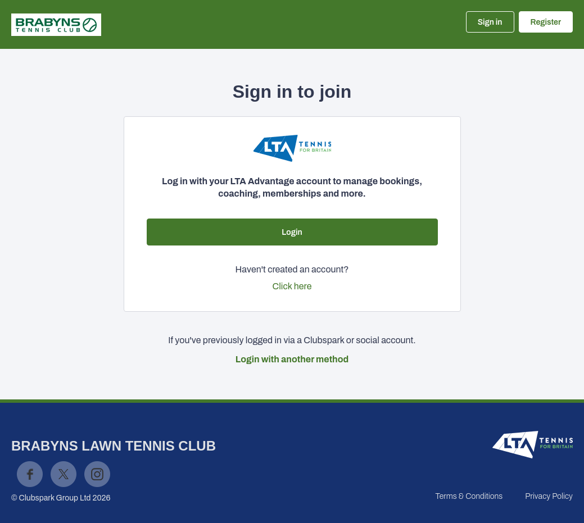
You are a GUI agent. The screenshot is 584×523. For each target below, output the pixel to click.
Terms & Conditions (468, 496)
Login (292, 232)
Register (546, 22)
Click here (292, 286)
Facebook (30, 474)
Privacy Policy (549, 496)
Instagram (97, 474)
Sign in (490, 22)
